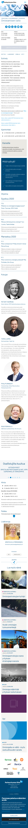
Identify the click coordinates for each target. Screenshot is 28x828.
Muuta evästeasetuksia (14, 823)
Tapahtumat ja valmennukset (9, 18)
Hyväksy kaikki (14, 815)
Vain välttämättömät (14, 819)
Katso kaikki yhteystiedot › (14, 790)
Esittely (3, 54)
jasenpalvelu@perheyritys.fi (14, 789)
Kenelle (18, 54)
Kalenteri (22, 18)
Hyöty (23, 54)
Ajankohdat (11, 54)
